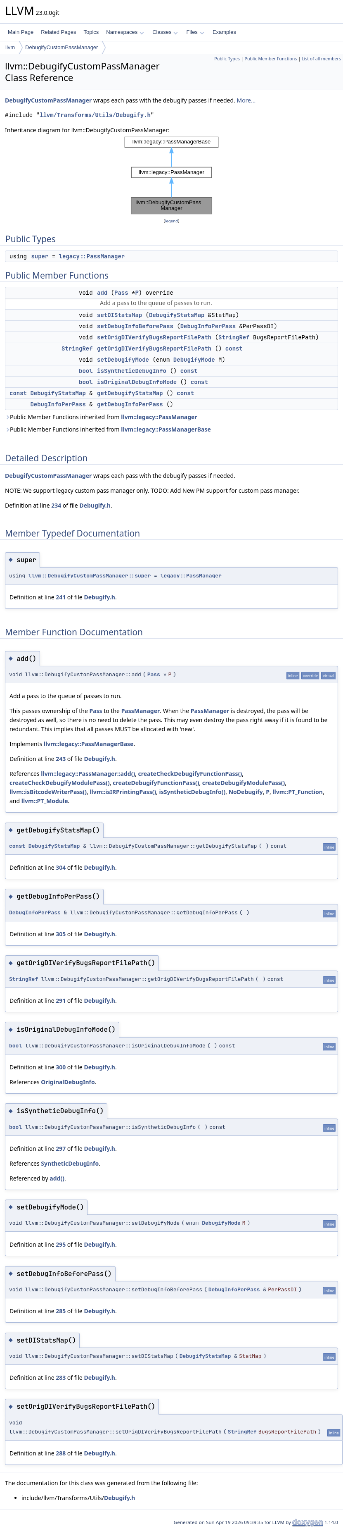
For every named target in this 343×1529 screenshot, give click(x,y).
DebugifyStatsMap (176, 315)
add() (57, 1178)
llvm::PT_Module (44, 801)
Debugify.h (94, 505)
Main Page (20, 32)
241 (61, 597)
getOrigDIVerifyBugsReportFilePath (154, 348)
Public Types (227, 59)
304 (61, 867)
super (39, 256)
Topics (91, 32)
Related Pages (58, 32)
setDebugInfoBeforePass (135, 326)
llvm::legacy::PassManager (159, 417)
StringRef (234, 337)
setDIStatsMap (119, 315)
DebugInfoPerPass (208, 326)
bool (86, 370)
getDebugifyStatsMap (130, 393)
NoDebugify (246, 792)
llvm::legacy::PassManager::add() (88, 774)
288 (61, 1453)
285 (61, 1311)
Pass (121, 292)
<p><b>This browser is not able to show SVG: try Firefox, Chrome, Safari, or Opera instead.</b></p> (172, 176)
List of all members (321, 59)
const (234, 348)
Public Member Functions (270, 59)
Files (195, 32)
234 (56, 505)
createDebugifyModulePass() (243, 783)
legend (171, 221)
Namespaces (125, 32)
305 (61, 934)
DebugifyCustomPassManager (61, 47)
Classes (165, 32)
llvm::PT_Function (297, 792)
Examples (224, 32)
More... (246, 100)
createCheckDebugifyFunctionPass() (190, 774)
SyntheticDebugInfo (70, 1163)
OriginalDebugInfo (68, 1082)
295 (61, 1244)
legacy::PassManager (92, 256)
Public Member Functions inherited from (101, 417)
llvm (10, 47)
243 (61, 759)
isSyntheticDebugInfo (131, 370)
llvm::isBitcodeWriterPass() (48, 792)
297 (61, 1148)
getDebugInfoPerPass (130, 404)
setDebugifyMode (123, 359)
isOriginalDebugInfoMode (137, 382)
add (102, 292)
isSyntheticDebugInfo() (192, 792)
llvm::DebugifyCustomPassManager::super (89, 575)
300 (61, 1067)
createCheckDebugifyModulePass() (59, 783)
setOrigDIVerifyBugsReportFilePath (154, 337)
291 (61, 1000)
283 (61, 1377)
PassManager (140, 711)
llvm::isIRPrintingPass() (123, 792)
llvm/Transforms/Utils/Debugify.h (95, 115)
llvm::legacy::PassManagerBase (166, 429)
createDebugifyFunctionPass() (156, 783)
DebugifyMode (194, 359)
